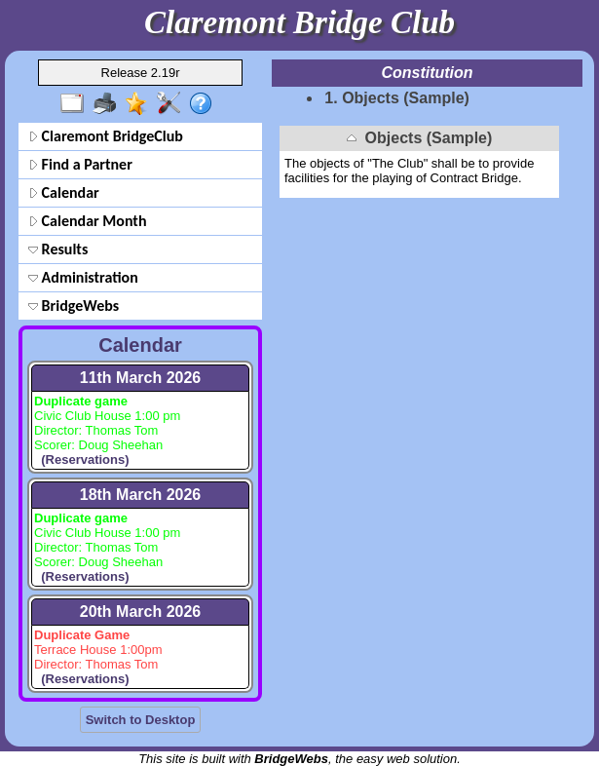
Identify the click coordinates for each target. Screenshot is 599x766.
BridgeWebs (73, 305)
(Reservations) (82, 459)
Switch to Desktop (141, 719)
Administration (83, 277)
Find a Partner (80, 164)
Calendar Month (87, 220)
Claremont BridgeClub (105, 136)
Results (58, 249)
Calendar (63, 192)
